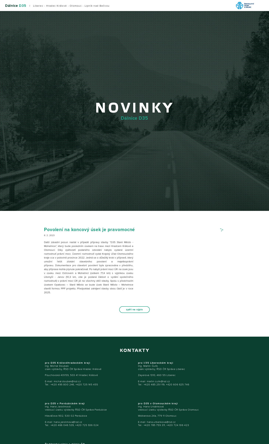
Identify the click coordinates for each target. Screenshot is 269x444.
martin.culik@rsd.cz (158, 381)
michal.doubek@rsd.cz (67, 381)
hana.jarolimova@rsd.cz (68, 422)
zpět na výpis (134, 309)
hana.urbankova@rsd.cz (161, 422)
